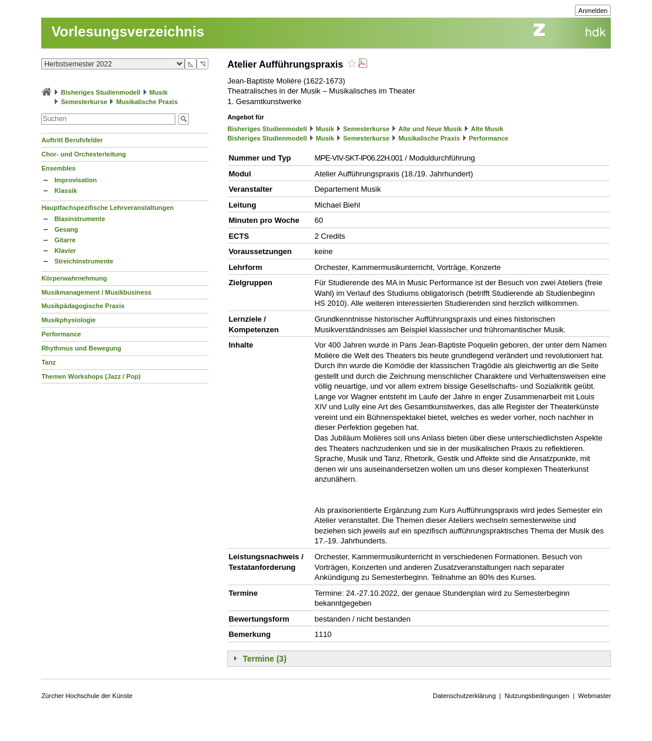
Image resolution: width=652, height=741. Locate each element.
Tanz (48, 362)
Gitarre (64, 239)
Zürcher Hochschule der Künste (86, 695)
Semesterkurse (84, 101)
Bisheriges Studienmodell (101, 92)
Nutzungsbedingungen (536, 695)
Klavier (65, 250)
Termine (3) (264, 658)
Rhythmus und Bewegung (81, 348)
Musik (158, 92)
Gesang (66, 229)
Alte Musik (487, 128)
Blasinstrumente (79, 218)
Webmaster (594, 695)
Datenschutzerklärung (464, 695)
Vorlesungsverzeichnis (127, 31)
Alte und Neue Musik (430, 128)
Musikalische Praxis (147, 101)
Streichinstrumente (83, 261)
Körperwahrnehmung (74, 278)
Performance (61, 334)
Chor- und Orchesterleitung (83, 154)
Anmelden (593, 10)
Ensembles (58, 168)
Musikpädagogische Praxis (82, 305)
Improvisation (75, 179)
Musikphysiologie (68, 319)
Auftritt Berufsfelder (72, 139)
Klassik (65, 190)
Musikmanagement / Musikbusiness (96, 292)
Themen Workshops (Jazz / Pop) (91, 376)
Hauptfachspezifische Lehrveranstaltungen (107, 207)
